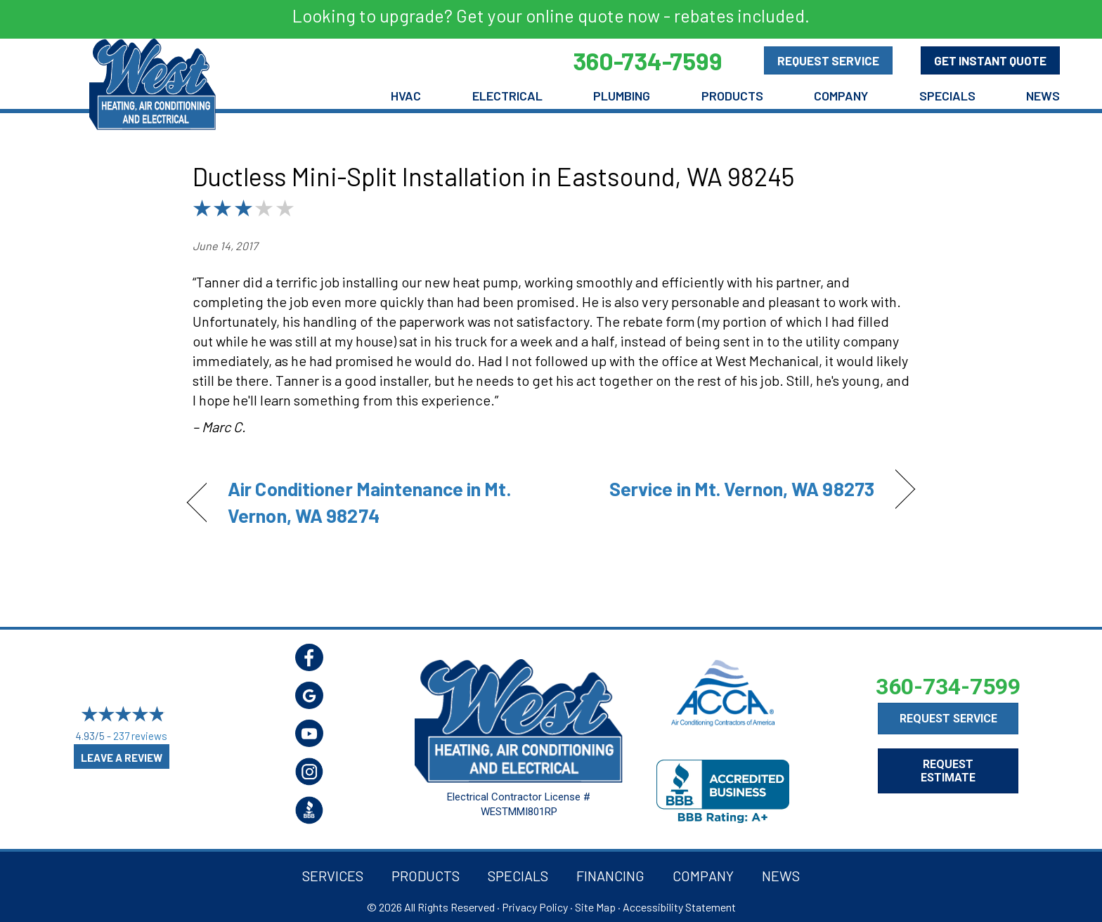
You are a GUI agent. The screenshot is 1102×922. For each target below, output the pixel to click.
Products (732, 95)
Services (332, 875)
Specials (947, 95)
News (1043, 95)
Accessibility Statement (679, 907)
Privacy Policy (535, 907)
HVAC (406, 95)
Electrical (507, 95)
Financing (610, 875)
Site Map (595, 907)
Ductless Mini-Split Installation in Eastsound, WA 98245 (493, 176)
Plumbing (621, 95)
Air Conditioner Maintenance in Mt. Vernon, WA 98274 (369, 501)
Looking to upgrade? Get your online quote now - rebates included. (551, 15)
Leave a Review (121, 757)
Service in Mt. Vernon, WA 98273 (741, 488)
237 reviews (140, 735)
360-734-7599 (948, 686)
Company (841, 95)
